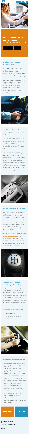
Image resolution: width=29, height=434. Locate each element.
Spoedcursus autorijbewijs (7, 421)
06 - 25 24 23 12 (21, 1)
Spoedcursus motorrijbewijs (7, 422)
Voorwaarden (4, 428)
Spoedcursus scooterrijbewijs (8, 424)
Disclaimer (3, 426)
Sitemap (3, 430)
